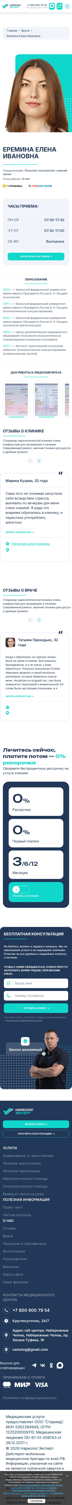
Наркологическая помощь (25, 1179)
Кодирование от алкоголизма (28, 1156)
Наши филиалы (15, 1282)
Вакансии (11, 1267)
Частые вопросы (17, 1215)
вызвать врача (35, 1124)
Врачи (26, 30)
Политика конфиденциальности (30, 1398)
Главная (12, 30)
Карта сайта (13, 1274)
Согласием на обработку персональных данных (33, 1487)
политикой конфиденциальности (24, 1020)
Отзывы (9, 1228)
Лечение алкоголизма (31, 544)
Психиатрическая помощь (25, 1186)
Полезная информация (26, 1200)
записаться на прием (35, 256)
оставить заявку (34, 1008)
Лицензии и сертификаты (24, 1244)
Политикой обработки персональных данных (41, 1485)
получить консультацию (35, 1133)
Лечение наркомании (21, 1171)
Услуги (10, 1148)
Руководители (15, 1259)
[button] (39, 460)
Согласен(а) (36, 1501)
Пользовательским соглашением (28, 1490)
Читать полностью (18, 532)
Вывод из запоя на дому (23, 1194)
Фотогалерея (14, 1251)
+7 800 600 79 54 (37, 6)
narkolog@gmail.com (25, 1349)
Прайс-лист (12, 1207)
